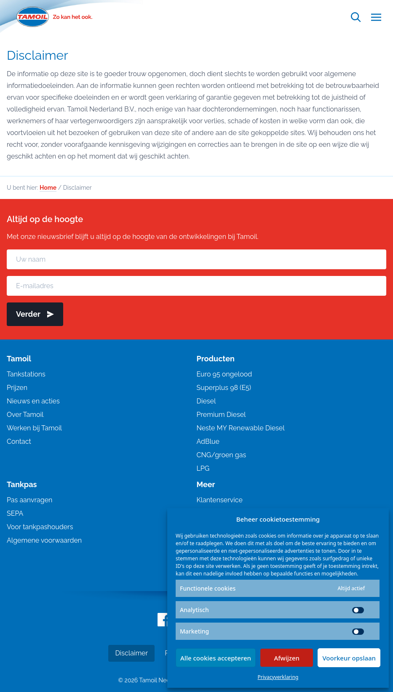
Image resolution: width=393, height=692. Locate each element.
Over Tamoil (25, 415)
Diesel (206, 401)
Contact (19, 441)
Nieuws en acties (33, 401)
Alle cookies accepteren (215, 658)
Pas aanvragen (29, 500)
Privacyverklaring (278, 677)
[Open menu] (376, 17)
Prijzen (17, 388)
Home (48, 187)
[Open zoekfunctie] (356, 17)
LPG (203, 468)
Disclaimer (131, 653)
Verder (35, 314)
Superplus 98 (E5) (224, 388)
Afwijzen (286, 658)
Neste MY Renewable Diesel (241, 428)
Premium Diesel (221, 415)
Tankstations (26, 374)
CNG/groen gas (221, 455)
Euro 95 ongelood (224, 374)
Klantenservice (220, 500)
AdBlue (208, 441)
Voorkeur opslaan (349, 658)
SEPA (15, 513)
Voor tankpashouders (40, 527)
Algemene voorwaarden (44, 540)
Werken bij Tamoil (34, 428)
